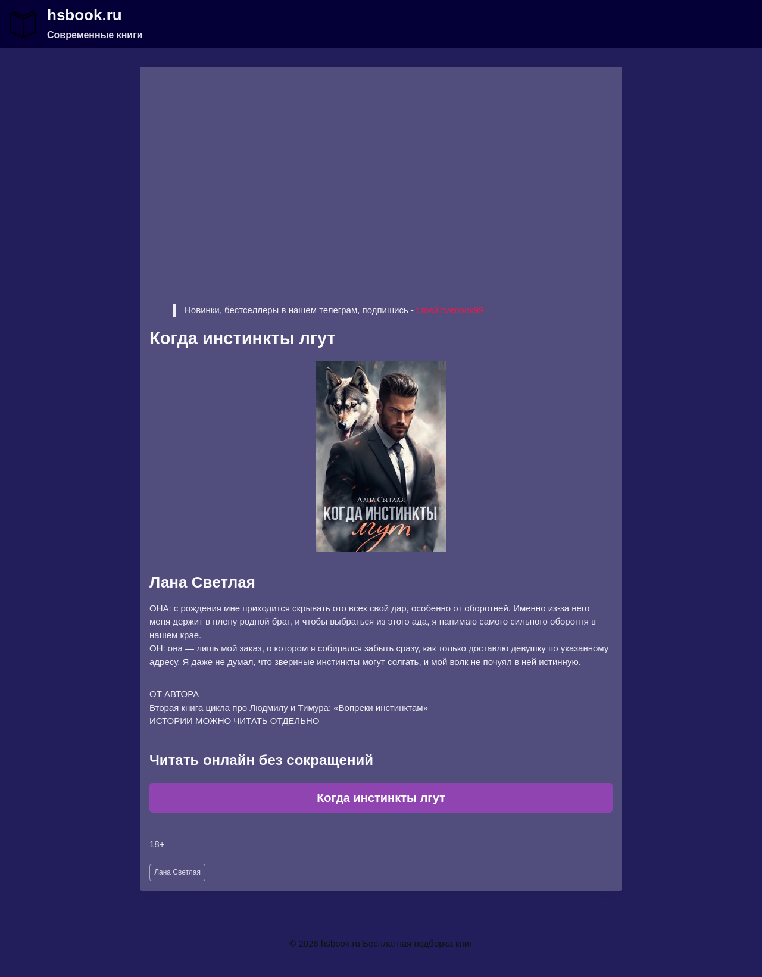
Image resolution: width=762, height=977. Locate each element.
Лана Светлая (177, 872)
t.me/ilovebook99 (449, 310)
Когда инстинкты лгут (381, 797)
